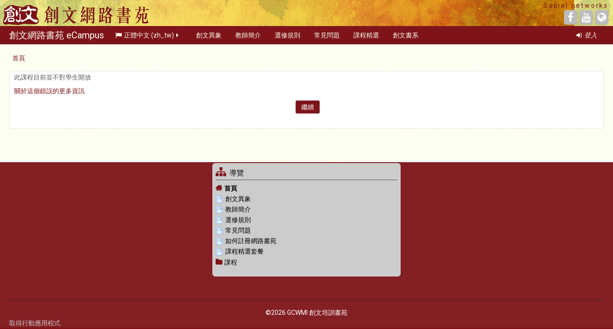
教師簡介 (248, 38)
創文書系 (405, 38)
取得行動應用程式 (34, 323)
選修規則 (287, 38)
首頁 (230, 188)
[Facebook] (570, 17)
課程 (230, 262)
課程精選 (366, 38)
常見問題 (327, 38)
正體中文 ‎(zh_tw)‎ (147, 38)
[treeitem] (306, 188)
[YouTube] (586, 17)
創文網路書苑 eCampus (56, 38)
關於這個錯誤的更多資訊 (49, 91)
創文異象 (209, 38)
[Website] (601, 17)
